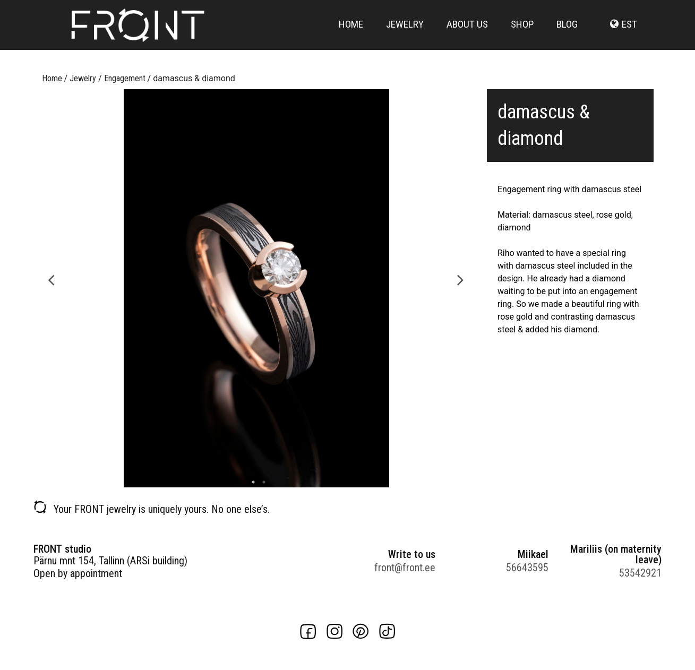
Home (351, 33)
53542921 (640, 572)
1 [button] (250, 482)
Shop (522, 33)
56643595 (527, 567)
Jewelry (405, 33)
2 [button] (261, 482)
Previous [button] (51, 279)
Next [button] (460, 279)
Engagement (124, 78)
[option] (256, 288)
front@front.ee (404, 567)
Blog (567, 33)
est (629, 33)
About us (467, 33)
